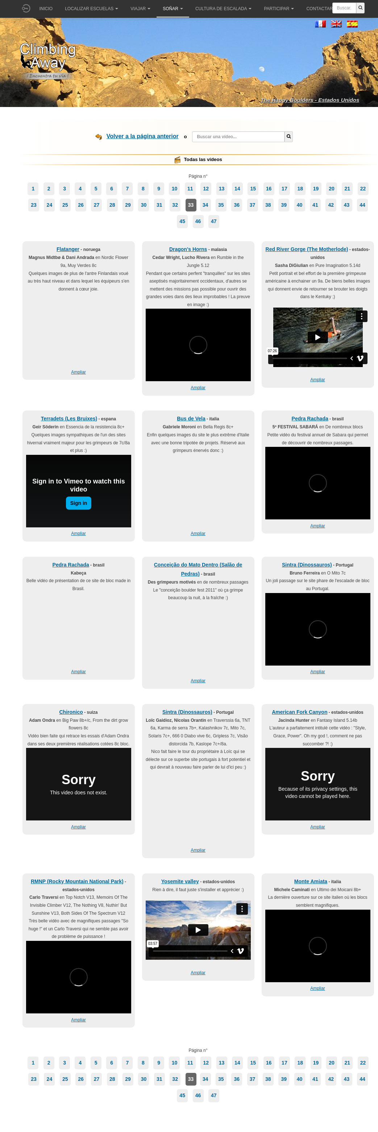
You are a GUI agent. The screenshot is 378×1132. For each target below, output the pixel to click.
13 (222, 189)
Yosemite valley (180, 881)
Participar (279, 8)
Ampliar (78, 372)
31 (159, 205)
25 (65, 205)
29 (128, 205)
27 (97, 205)
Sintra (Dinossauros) (307, 565)
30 (144, 205)
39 (284, 205)
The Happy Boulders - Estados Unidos (310, 100)
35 (221, 205)
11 (190, 189)
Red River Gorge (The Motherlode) (307, 249)
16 (269, 189)
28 (112, 205)
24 (50, 205)
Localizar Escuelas (91, 8)
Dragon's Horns (188, 249)
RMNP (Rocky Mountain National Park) (77, 881)
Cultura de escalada (223, 8)
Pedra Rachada (310, 418)
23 (34, 205)
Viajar (140, 8)
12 (206, 189)
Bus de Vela (191, 418)
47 (214, 221)
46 (198, 221)
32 (175, 205)
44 (362, 205)
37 (253, 205)
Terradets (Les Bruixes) (69, 418)
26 (81, 205)
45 (182, 221)
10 (175, 189)
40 (300, 205)
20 (332, 189)
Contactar (321, 8)
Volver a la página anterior (143, 136)
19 (316, 189)
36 (237, 205)
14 (237, 189)
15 (253, 189)
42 (331, 205)
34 (205, 205)
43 (347, 205)
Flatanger (68, 249)
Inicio (46, 8)
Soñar (173, 8)
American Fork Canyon (299, 712)
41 (315, 205)
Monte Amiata (310, 881)
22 (363, 189)
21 (347, 189)
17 (284, 189)
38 (268, 205)
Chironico (71, 712)
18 (300, 189)
